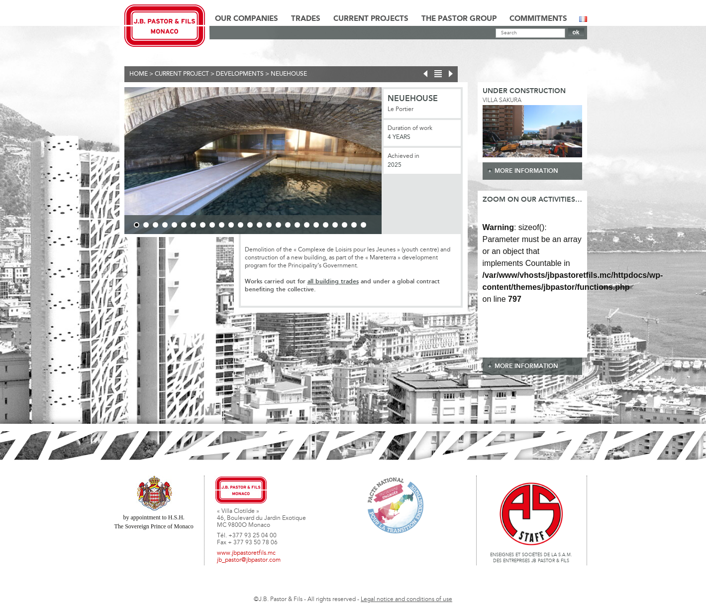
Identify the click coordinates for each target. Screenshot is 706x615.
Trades (305, 19)
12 (240, 225)
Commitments (538, 19)
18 (297, 225)
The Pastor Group (459, 19)
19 (306, 225)
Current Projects (370, 19)
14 (259, 225)
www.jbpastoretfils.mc (246, 553)
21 (325, 225)
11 (231, 225)
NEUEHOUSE (289, 74)
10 (221, 225)
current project (182, 74)
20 (316, 225)
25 (363, 225)
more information (526, 171)
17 (288, 225)
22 (335, 225)
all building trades (333, 281)
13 (250, 225)
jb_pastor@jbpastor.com (249, 560)
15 (269, 225)
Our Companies (246, 19)
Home (138, 74)
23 (344, 225)
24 (354, 225)
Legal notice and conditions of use (406, 599)
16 (278, 225)
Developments (240, 74)
